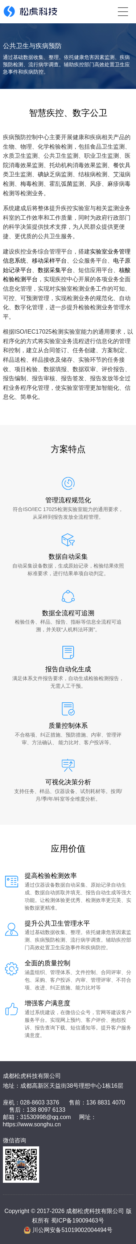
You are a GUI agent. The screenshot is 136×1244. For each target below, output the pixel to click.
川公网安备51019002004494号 (72, 1230)
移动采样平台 (49, 261)
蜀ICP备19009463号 (77, 1220)
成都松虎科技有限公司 (32, 1076)
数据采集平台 (55, 270)
